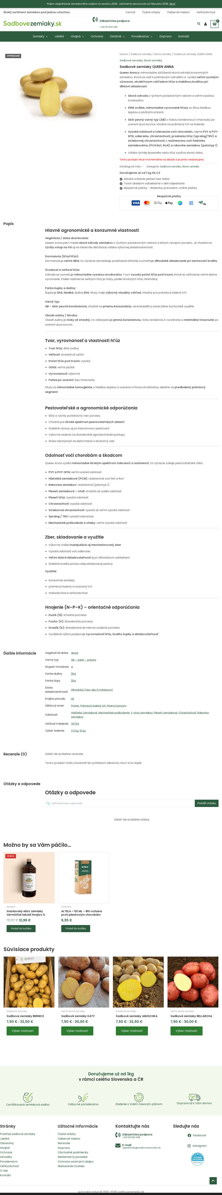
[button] (198, 24)
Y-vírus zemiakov (146, 712)
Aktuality (6, 1157)
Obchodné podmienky (73, 1152)
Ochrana (6, 1152)
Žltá (73, 673)
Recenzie (64, 1143)
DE (73, 698)
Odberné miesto (69, 1139)
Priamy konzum (120, 705)
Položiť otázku (206, 803)
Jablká (4, 1139)
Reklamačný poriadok (73, 1157)
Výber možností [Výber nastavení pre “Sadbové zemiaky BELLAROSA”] (187, 1034)
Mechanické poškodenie (116, 712)
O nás (4, 1171)
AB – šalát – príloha (84, 659)
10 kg (83, 730)
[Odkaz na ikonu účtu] (205, 23)
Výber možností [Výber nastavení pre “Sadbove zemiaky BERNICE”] (23, 1034)
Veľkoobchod (9, 1166)
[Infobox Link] (111, 23)
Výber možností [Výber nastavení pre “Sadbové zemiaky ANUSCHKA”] (132, 1034)
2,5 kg (75, 730)
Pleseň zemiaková (171, 712)
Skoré (75, 653)
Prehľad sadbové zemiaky (17, 1134)
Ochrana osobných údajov (76, 1162)
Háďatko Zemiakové (85, 712)
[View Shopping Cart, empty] (215, 24)
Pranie (75, 705)
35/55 (75, 723)
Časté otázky (67, 1134)
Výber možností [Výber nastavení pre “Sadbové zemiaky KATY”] (77, 1034)
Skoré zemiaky (165, 54)
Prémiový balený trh (95, 705)
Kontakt (5, 1175)
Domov (124, 54)
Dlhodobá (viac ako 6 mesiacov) (93, 689)
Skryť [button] (172, 4)
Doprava (64, 1148)
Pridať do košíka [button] (23, 930)
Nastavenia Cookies (71, 1166)
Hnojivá (5, 1148)
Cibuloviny (7, 1143)
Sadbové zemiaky (142, 54)
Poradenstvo (9, 1162)
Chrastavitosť (194, 712)
